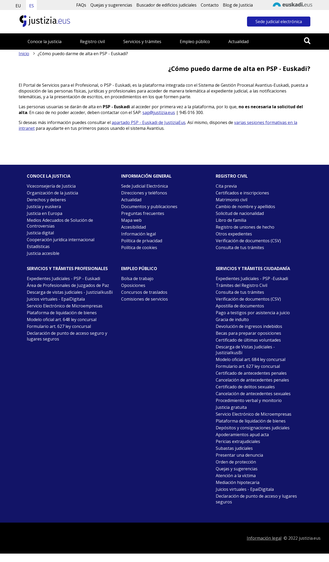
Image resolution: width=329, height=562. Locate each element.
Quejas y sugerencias (111, 5)
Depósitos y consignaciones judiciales (253, 428)
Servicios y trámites (142, 41)
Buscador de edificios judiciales (166, 5)
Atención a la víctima (236, 475)
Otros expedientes (234, 234)
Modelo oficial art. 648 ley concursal (61, 319)
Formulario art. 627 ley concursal (59, 326)
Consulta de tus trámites (240, 247)
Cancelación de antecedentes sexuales (253, 393)
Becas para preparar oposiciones (248, 333)
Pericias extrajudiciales (238, 441)
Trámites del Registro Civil (241, 285)
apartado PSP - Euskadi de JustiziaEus (149, 122)
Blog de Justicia (238, 5)
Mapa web (131, 220)
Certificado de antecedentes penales (251, 373)
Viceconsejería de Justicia (51, 186)
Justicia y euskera (44, 206)
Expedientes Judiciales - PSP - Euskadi (63, 278)
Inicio (24, 53)
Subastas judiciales (234, 448)
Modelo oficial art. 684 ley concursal (250, 359)
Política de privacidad (141, 241)
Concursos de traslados (144, 292)
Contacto (210, 5)
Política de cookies (139, 247)
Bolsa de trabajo (137, 278)
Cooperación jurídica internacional (60, 240)
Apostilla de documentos (240, 306)
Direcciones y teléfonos (144, 193)
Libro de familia (231, 220)
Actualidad (238, 41)
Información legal (138, 234)
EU (18, 6)
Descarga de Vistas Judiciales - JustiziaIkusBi (245, 349)
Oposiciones (133, 285)
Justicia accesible (43, 253)
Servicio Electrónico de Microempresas (64, 306)
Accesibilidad (133, 227)
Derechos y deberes (46, 200)
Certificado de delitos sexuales (245, 387)
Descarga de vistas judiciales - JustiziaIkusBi (70, 292)
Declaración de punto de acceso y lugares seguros (256, 499)
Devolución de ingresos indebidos (249, 326)
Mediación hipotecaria (237, 482)
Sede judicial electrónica (278, 21)
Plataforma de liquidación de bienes (62, 313)
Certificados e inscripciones (242, 193)
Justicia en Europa (44, 213)
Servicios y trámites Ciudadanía (253, 268)
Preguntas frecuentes (142, 213)
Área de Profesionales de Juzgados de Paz (68, 285)
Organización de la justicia (52, 193)
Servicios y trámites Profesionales (67, 268)
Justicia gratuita (231, 407)
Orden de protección (236, 462)
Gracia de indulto (232, 319)
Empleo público (195, 41)
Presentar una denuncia (239, 455)
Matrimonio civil (231, 200)
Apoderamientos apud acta (242, 434)
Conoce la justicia (44, 41)
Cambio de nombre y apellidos (245, 206)
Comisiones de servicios (144, 299)
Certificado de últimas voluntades (248, 340)
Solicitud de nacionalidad (240, 213)
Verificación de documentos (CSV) (248, 241)
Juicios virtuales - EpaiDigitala (56, 299)
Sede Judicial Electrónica (144, 186)
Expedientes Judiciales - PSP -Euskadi (252, 278)
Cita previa (226, 186)
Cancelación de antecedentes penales (252, 380)
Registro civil (92, 41)
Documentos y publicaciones (149, 206)
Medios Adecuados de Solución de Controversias (60, 223)
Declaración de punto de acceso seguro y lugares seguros (67, 336)
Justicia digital (40, 233)
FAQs (81, 5)
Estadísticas (38, 246)
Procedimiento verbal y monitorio (249, 400)
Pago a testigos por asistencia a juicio (253, 313)
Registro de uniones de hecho (245, 227)
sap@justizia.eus (158, 112)
